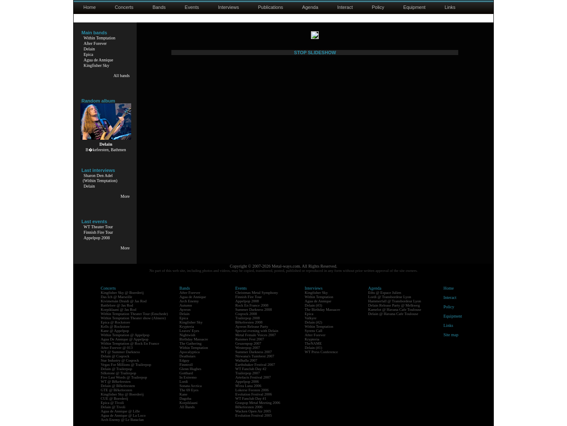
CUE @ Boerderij (114, 398)
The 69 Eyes (188, 390)
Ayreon (184, 309)
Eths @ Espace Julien (384, 292)
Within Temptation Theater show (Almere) (133, 318)
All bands (121, 75)
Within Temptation (100, 38)
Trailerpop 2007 (247, 373)
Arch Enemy (189, 301)
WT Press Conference (321, 352)
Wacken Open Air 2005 (253, 411)
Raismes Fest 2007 (249, 339)
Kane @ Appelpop (115, 331)
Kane (183, 394)
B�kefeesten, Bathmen (105, 149)
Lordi (183, 381)
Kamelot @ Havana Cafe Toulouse (394, 309)
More (125, 196)
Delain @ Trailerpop (116, 369)
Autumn (185, 305)
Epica (89, 54)
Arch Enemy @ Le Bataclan (122, 420)
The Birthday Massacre (322, 309)
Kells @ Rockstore (115, 326)
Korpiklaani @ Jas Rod (118, 309)
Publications (270, 7)
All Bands (187, 407)
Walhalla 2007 (246, 360)
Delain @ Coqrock (115, 356)
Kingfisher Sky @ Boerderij (122, 292)
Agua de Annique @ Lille (120, 411)
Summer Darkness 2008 (253, 309)
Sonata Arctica (190, 386)
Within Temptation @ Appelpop (125, 335)
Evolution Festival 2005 (253, 415)
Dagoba (185, 398)
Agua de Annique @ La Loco (123, 415)
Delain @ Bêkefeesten (118, 386)
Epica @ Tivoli (112, 403)
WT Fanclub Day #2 (251, 369)
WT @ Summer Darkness (120, 352)
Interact (345, 7)
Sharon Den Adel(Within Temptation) (100, 178)
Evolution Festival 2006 (253, 394)
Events (192, 7)
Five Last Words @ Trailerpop (124, 377)
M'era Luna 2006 (248, 386)
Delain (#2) (313, 322)
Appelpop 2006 (247, 381)
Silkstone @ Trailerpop (118, 373)
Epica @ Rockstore (115, 322)
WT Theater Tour (98, 226)
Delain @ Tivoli (113, 407)
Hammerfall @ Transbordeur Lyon (394, 301)
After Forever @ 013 (117, 348)
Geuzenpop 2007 (248, 343)
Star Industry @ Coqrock (120, 360)
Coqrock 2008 (246, 314)
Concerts (124, 7)
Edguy (184, 360)
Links (450, 7)
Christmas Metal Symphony (256, 292)
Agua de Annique (98, 60)
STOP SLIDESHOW (315, 237)
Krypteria (186, 326)
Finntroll (186, 364)
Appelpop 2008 (97, 237)
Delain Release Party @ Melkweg (394, 305)
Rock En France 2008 (251, 305)
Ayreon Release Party (251, 326)
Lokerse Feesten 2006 (252, 390)
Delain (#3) (313, 305)
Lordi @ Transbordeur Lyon (389, 297)
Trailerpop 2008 (247, 318)
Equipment (414, 7)
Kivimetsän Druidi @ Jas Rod (123, 301)
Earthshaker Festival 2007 (255, 364)
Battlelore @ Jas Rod (117, 305)
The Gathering (190, 343)
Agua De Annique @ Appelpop (125, 339)
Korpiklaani (188, 403)
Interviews (228, 7)
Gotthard (186, 373)
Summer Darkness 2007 (253, 352)
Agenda (310, 7)
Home (89, 7)
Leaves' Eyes (189, 331)
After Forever (95, 43)
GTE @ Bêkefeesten (116, 390)
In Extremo (188, 377)
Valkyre (311, 318)
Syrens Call (313, 331)
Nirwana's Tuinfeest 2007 (254, 356)
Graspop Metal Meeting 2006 (257, 403)
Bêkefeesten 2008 (248, 322)
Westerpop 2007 (247, 348)
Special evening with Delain (256, 331)
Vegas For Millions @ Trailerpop (126, 364)
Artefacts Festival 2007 (253, 377)
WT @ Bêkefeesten (116, 381)
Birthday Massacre (193, 339)
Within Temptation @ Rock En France (130, 343)
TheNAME (313, 343)
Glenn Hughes (190, 369)
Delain (89, 49)
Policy (378, 7)
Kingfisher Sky (97, 65)
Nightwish (187, 335)
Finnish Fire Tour (98, 232)
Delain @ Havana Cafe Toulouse (393, 314)
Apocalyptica (189, 352)
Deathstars (187, 356)
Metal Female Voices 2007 (255, 335)
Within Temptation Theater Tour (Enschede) (134, 314)
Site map (450, 334)
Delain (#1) (313, 348)
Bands (158, 7)
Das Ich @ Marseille (116, 297)
